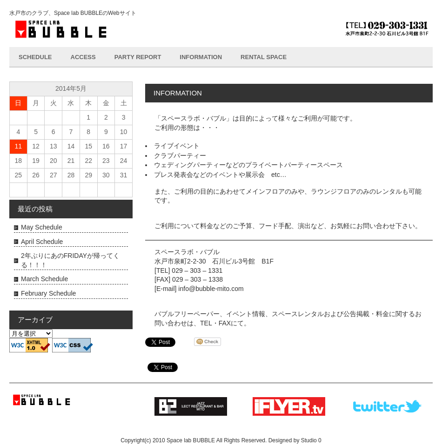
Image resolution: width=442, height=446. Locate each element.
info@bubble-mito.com (210, 288)
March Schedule (44, 279)
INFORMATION (201, 57)
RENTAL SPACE (264, 57)
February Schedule (48, 293)
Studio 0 (311, 440)
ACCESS (83, 57)
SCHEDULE (35, 57)
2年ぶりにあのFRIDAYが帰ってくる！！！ (70, 260)
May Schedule (41, 227)
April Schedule (42, 241)
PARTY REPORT (137, 57)
